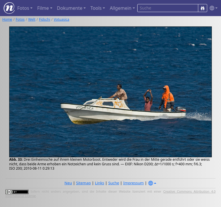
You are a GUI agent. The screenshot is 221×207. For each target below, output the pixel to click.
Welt (31, 19)
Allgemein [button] (120, 8)
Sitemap (83, 182)
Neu (68, 182)
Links (99, 182)
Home (7, 19)
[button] (212, 8)
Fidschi (44, 19)
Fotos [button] (23, 8)
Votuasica (61, 19)
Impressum (133, 182)
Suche (113, 182)
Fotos (20, 19)
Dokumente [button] (69, 8)
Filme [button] (43, 8)
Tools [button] (96, 8)
